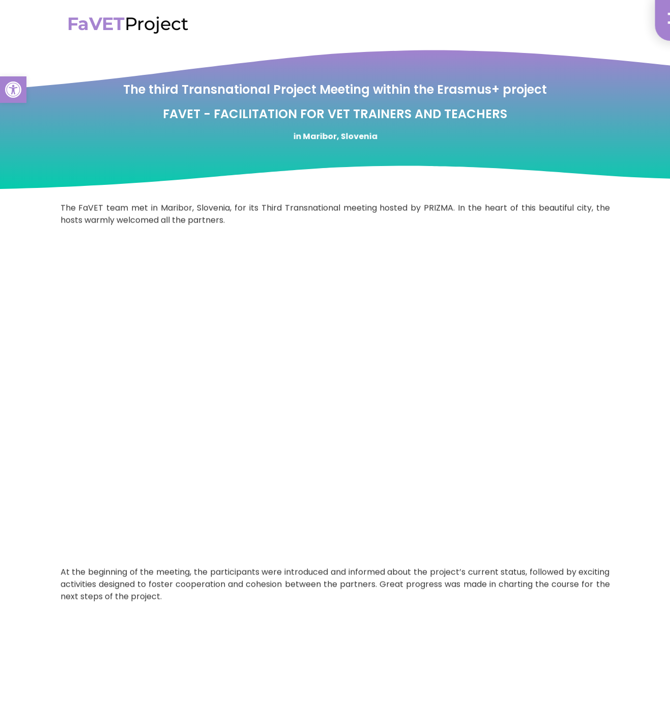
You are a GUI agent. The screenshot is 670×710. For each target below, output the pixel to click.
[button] (13, 89)
